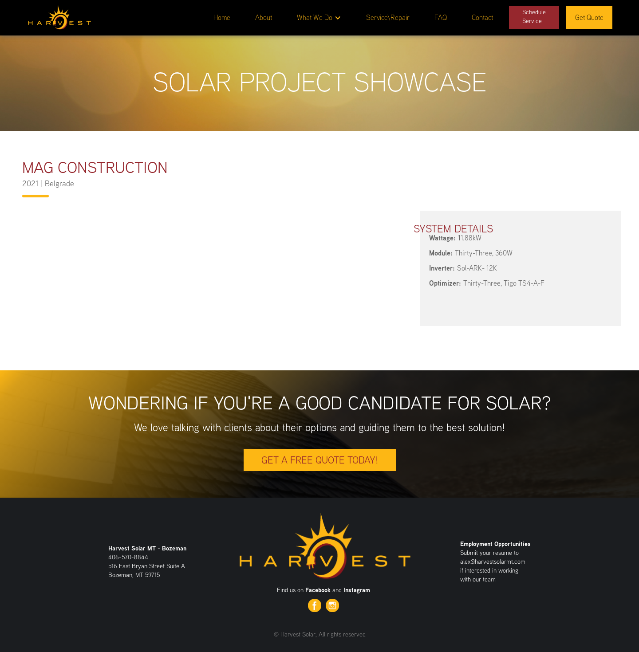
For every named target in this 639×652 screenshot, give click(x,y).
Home (221, 17)
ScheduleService (534, 16)
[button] (319, 17)
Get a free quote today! (319, 460)
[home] (59, 16)
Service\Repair (388, 17)
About (263, 17)
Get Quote (589, 17)
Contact (482, 17)
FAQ (440, 17)
